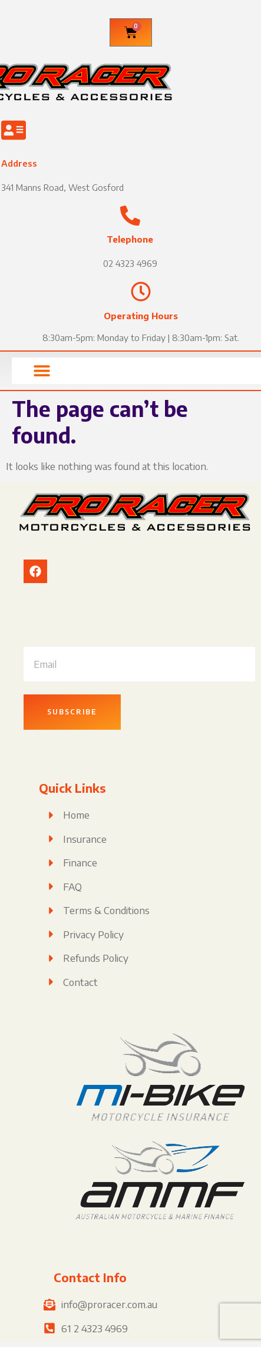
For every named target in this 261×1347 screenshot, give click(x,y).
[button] (41, 371)
